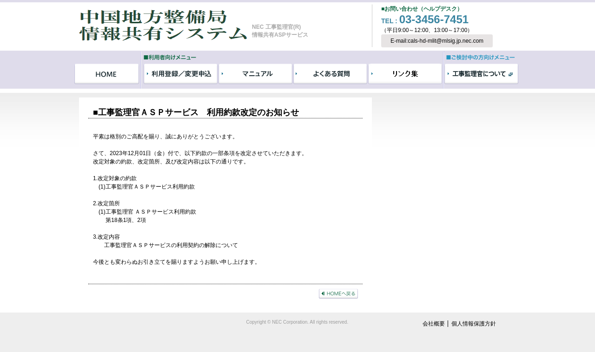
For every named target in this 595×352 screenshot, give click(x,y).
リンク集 (405, 74)
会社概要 (434, 323)
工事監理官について (481, 74)
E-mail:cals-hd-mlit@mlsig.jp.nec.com (436, 41)
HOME (106, 74)
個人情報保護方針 (473, 323)
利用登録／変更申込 (181, 74)
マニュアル (255, 74)
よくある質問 (330, 74)
